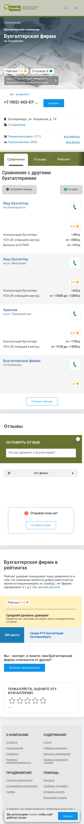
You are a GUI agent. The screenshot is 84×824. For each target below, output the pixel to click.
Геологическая (18, 142)
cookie (32, 814)
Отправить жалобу (54, 791)
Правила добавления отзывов (56, 761)
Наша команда (14, 748)
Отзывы (40, 159)
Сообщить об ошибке (56, 786)
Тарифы (10, 791)
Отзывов (40, 71)
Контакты (49, 780)
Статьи (47, 742)
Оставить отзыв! (41, 525)
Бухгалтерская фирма (21, 361)
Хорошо (68, 816)
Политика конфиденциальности (18, 761)
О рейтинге (12, 754)
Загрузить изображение (57, 754)
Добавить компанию (55, 748)
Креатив (10, 310)
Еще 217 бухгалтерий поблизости (31, 80)
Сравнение (16, 159)
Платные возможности (19, 780)
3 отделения (16, 125)
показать (53, 103)
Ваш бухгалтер (15, 259)
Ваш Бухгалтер (15, 203)
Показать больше (41, 401)
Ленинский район (20, 136)
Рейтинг (63, 159)
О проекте (11, 742)
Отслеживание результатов (21, 786)
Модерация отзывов (55, 797)
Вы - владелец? (20, 94)
